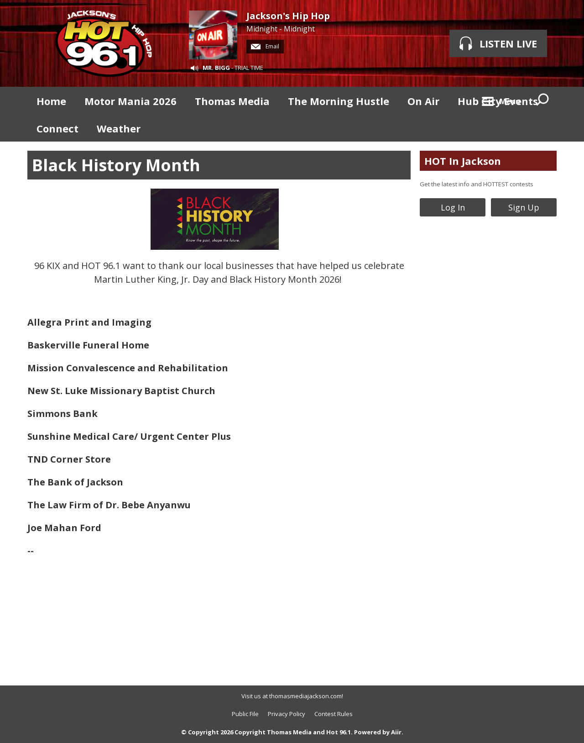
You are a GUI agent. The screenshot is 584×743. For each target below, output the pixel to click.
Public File (245, 714)
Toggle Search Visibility (543, 100)
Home (51, 101)
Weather (119, 128)
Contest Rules (333, 714)
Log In (453, 207)
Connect (57, 128)
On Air (423, 101)
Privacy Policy (286, 714)
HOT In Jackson (462, 161)
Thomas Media (232, 101)
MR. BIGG (216, 67)
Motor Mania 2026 (130, 101)
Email (265, 46)
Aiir (396, 732)
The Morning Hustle (338, 101)
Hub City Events (498, 101)
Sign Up (523, 207)
